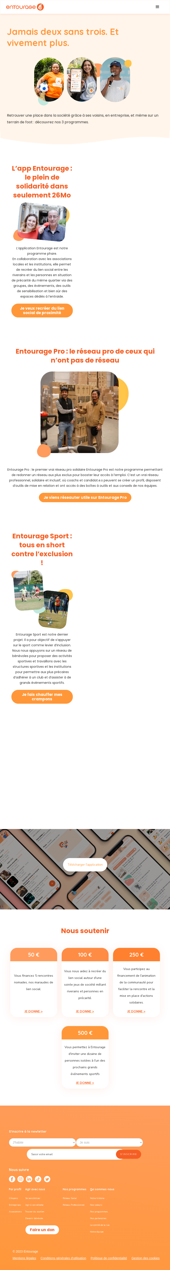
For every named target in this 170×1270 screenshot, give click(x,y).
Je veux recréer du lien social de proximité (42, 310)
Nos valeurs (96, 1205)
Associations (15, 1211)
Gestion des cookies (145, 1258)
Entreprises (15, 1205)
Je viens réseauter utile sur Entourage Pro (85, 497)
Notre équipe (96, 1231)
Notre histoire (97, 1198)
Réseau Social (70, 1198)
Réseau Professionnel (73, 1205)
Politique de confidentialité (109, 1258)
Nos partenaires (98, 1218)
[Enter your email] (76, 1154)
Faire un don (42, 1229)
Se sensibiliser (32, 1198)
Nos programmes (99, 1211)
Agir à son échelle (34, 1205)
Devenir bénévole (34, 1218)
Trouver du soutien (34, 1211)
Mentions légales (24, 1258)
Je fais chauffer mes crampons (42, 697)
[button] (157, 7)
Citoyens (13, 1198)
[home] (25, 7)
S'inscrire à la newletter (27, 1131)
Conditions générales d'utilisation (63, 1258)
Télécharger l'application (85, 865)
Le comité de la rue (99, 1225)
